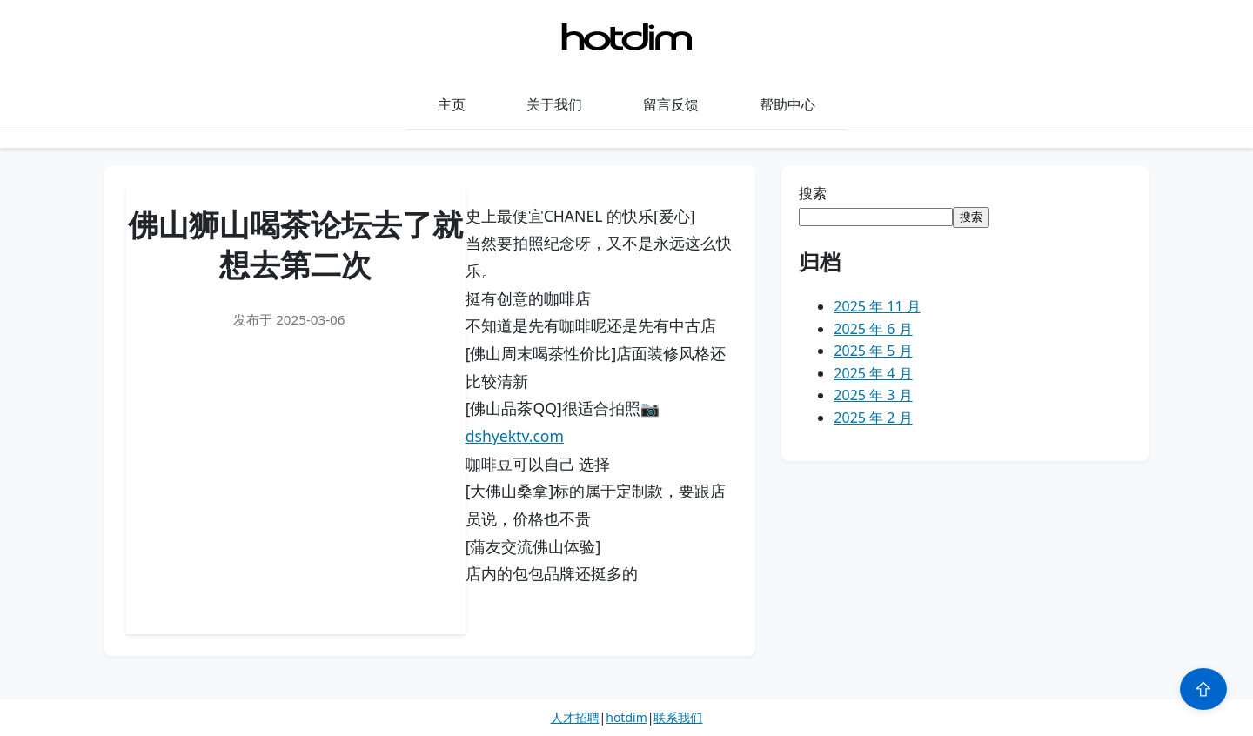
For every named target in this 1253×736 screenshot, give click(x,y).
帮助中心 (787, 104)
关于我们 (554, 104)
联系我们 (677, 717)
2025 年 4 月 (873, 373)
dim (636, 717)
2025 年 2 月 (873, 417)
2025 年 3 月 (873, 395)
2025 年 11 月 (877, 306)
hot (615, 717)
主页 (452, 104)
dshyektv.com (515, 435)
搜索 (813, 193)
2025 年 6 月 (873, 328)
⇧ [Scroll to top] (1203, 689)
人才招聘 (575, 717)
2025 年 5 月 (873, 350)
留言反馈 (671, 104)
